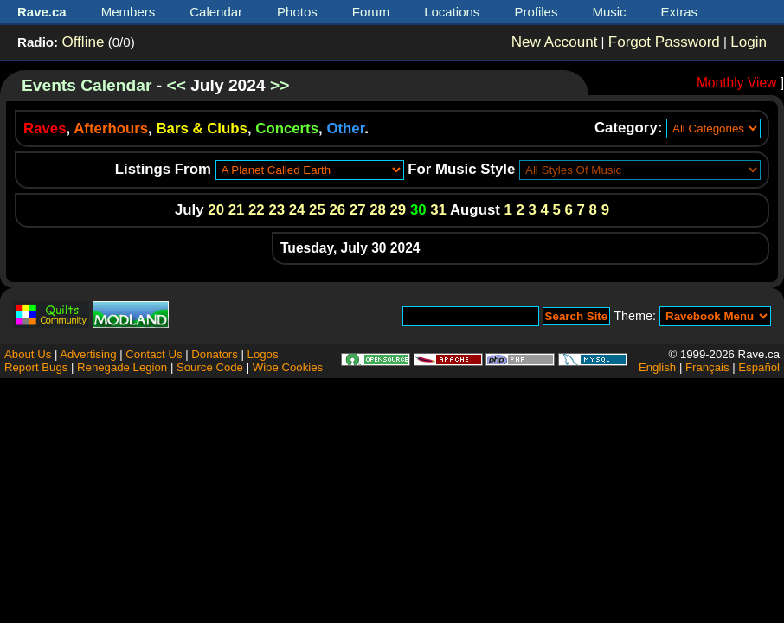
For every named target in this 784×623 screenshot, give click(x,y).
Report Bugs (35, 367)
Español (759, 367)
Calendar (216, 11)
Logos (263, 354)
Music (609, 11)
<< (175, 85)
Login (748, 42)
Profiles (535, 11)
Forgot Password (664, 42)
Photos (297, 11)
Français (707, 367)
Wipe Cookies (288, 367)
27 (358, 210)
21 (236, 210)
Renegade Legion (122, 367)
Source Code (210, 367)
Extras (679, 11)
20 (216, 210)
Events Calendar (86, 85)
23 (276, 210)
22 (256, 210)
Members (128, 11)
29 (398, 210)
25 (317, 210)
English (657, 367)
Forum (370, 11)
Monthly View (736, 82)
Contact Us (153, 354)
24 (297, 210)
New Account (554, 42)
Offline (82, 42)
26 (337, 210)
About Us (27, 354)
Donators (214, 354)
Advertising (88, 354)
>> (279, 85)
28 (378, 210)
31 (438, 210)
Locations (451, 11)
